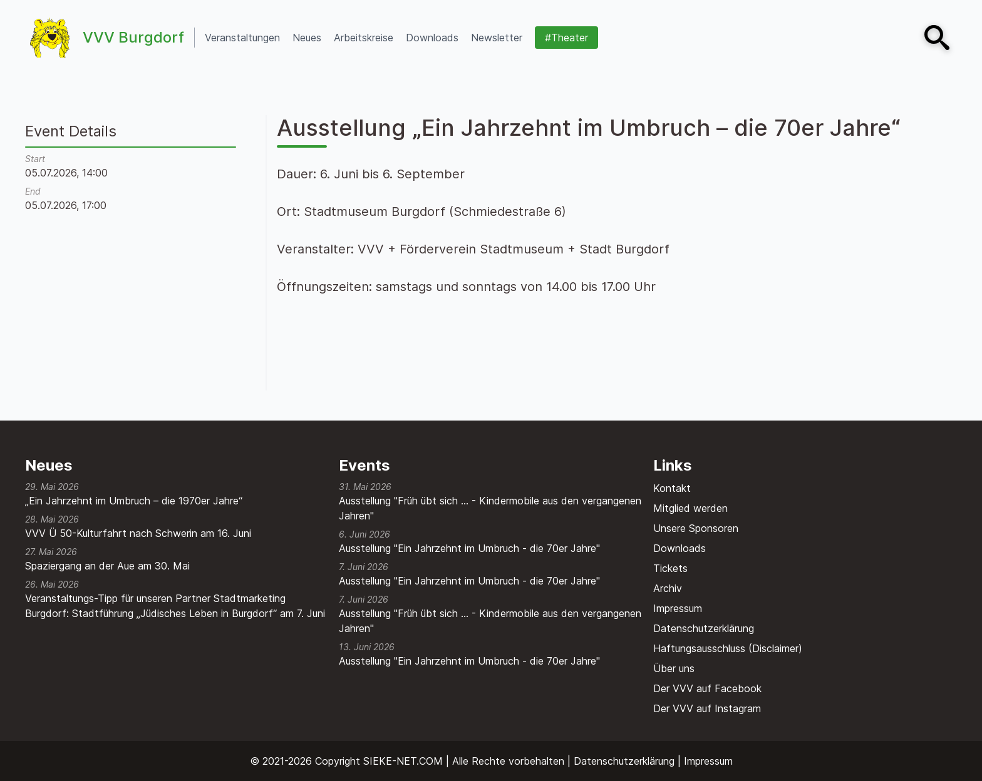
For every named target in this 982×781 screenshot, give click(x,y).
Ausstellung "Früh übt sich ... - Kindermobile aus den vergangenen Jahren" (490, 508)
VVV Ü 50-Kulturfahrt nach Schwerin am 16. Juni (138, 533)
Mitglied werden (690, 508)
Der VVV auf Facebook (707, 688)
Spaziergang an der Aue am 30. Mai (107, 565)
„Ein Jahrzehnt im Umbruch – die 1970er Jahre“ (133, 500)
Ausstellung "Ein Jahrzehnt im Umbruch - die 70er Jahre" (469, 548)
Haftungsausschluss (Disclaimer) (727, 648)
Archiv (667, 588)
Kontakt (672, 488)
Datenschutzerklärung (703, 628)
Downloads (679, 548)
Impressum (677, 608)
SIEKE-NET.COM (403, 761)
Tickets (670, 568)
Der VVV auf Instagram (707, 708)
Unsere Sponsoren (695, 528)
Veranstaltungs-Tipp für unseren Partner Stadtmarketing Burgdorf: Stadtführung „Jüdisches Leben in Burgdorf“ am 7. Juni (175, 606)
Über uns (674, 668)
